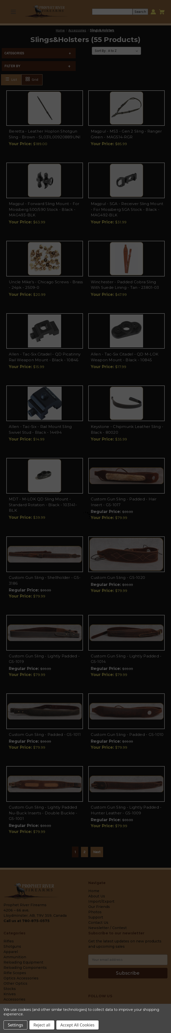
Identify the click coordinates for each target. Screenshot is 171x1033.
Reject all (41, 1025)
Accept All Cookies (77, 1025)
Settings (15, 1025)
